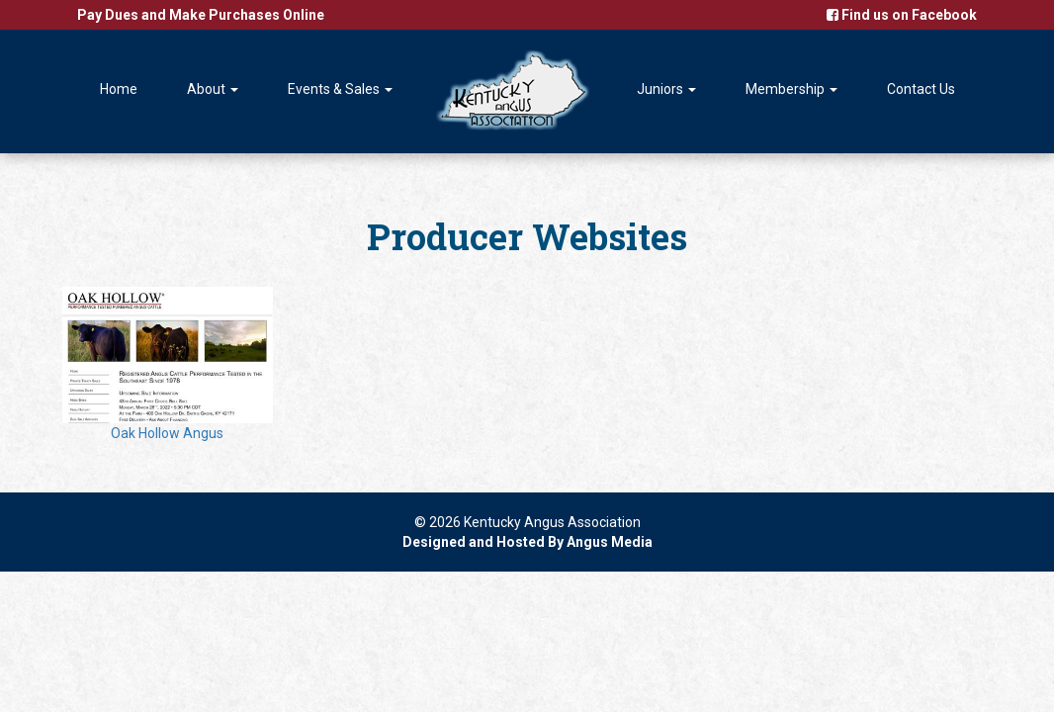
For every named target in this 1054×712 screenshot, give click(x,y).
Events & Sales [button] (340, 89)
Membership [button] (791, 89)
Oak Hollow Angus (167, 364)
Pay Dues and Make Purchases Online (200, 15)
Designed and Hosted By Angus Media (527, 542)
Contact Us (921, 89)
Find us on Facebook (902, 15)
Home (118, 89)
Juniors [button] (666, 89)
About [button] (212, 89)
